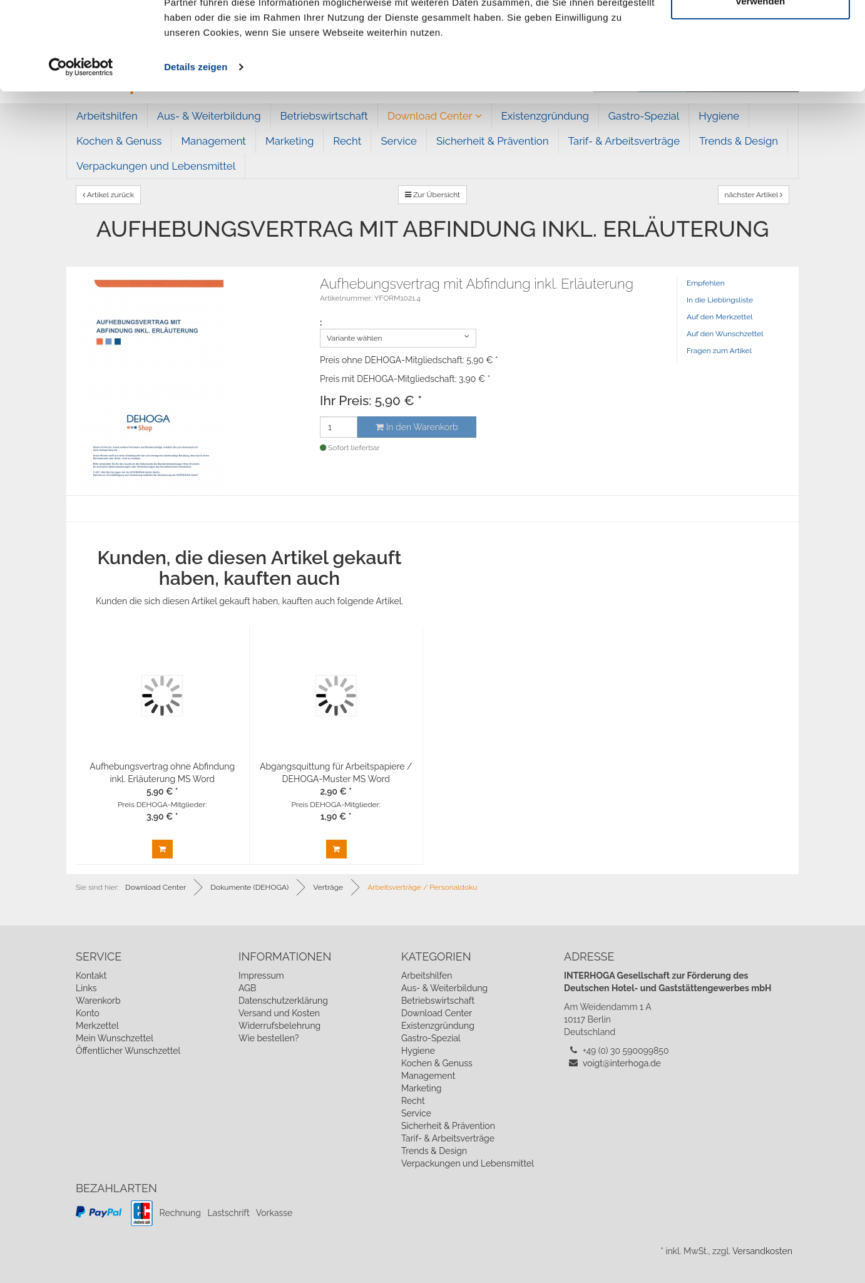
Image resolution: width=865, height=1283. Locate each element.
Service (416, 1113)
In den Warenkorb (417, 427)
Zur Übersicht (432, 194)
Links (86, 988)
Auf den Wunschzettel (725, 333)
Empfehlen (706, 283)
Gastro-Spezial (431, 1038)
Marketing (421, 1088)
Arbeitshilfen (427, 976)
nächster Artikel (754, 194)
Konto (88, 1013)
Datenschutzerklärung (283, 1001)
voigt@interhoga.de (622, 1063)
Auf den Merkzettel (719, 316)
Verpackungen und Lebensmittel (467, 1163)
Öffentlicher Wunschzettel (128, 1051)
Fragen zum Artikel (719, 350)
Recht (413, 1101)
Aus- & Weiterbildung (444, 988)
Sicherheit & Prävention (448, 1126)
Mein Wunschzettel (114, 1038)
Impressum (261, 976)
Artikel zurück (108, 194)
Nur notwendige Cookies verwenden (760, 82)
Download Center (436, 1013)
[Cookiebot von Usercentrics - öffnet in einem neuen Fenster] (81, 155)
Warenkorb (98, 1001)
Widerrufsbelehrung (279, 1026)
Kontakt (91, 976)
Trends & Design (434, 1151)
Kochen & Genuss (437, 1063)
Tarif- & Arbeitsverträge (447, 1138)
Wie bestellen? (268, 1038)
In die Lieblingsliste (720, 300)
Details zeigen (195, 155)
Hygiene (418, 1051)
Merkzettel (97, 1026)
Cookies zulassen (760, 33)
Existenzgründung (437, 1026)
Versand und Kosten (279, 1013)
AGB (247, 988)
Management (428, 1076)
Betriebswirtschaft (437, 1001)
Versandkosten (762, 1251)
